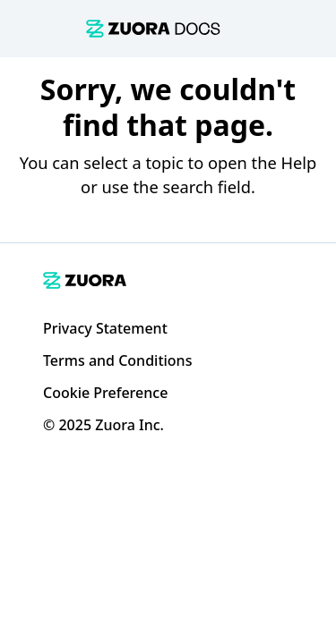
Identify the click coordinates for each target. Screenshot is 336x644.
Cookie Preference (105, 392)
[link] (153, 28)
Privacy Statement (105, 328)
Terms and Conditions (117, 360)
